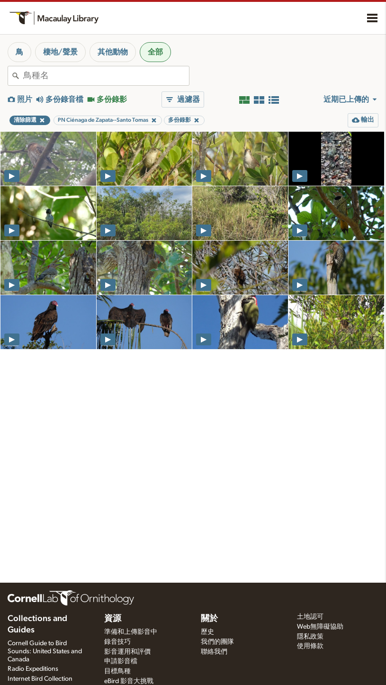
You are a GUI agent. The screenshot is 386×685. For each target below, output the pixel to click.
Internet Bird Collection (40, 679)
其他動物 (113, 52)
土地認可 (310, 616)
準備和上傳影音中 (130, 632)
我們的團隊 (217, 642)
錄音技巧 (117, 642)
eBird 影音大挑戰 (128, 681)
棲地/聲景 (60, 52)
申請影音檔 (120, 661)
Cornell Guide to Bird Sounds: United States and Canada (45, 651)
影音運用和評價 (127, 652)
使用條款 (310, 646)
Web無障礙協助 (320, 626)
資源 (112, 618)
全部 (155, 52)
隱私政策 (310, 636)
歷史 (207, 632)
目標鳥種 (117, 671)
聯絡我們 (214, 652)
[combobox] (106, 75)
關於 (209, 618)
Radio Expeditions (33, 669)
